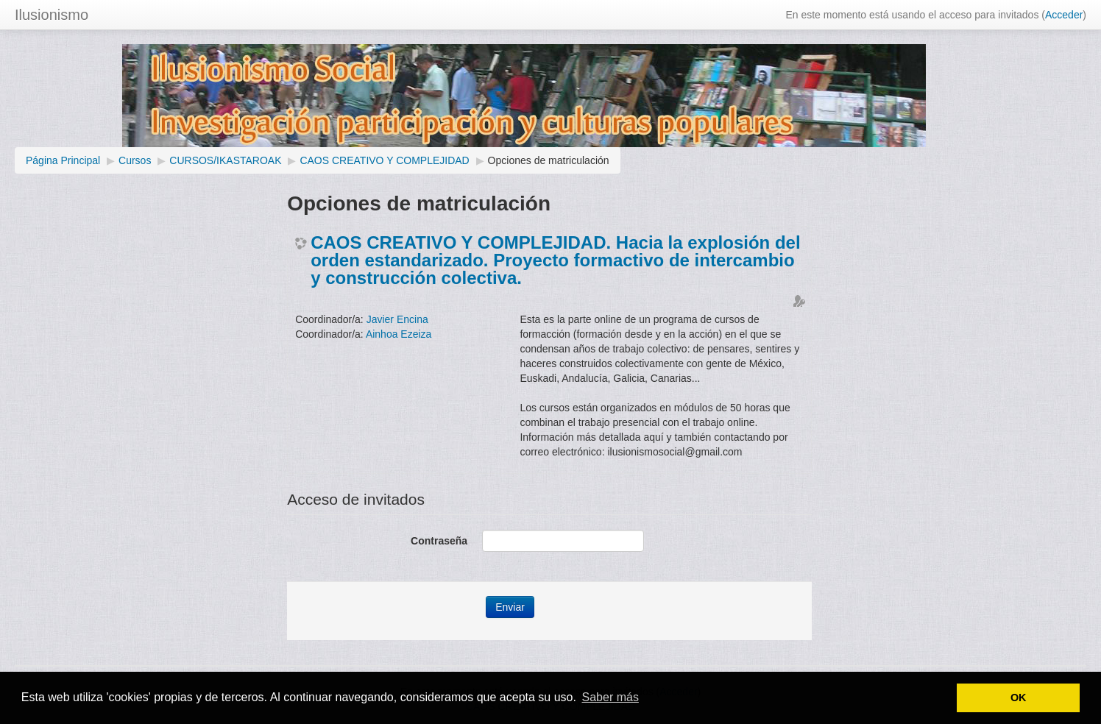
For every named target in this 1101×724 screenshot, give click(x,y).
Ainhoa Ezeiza (399, 334)
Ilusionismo (51, 15)
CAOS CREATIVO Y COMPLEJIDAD (384, 160)
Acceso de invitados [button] (356, 499)
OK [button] (1018, 697)
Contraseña (439, 541)
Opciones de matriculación (548, 160)
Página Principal (63, 160)
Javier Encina (397, 319)
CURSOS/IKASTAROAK (225, 160)
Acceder (1064, 15)
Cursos (134, 160)
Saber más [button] (610, 697)
